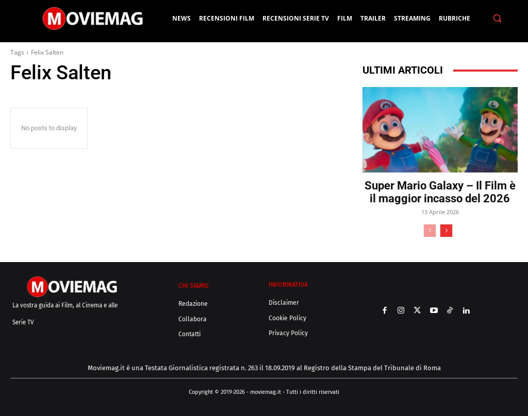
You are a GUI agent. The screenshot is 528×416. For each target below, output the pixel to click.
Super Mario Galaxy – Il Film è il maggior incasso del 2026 (440, 192)
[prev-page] (429, 230)
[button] (497, 18)
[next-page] (446, 230)
